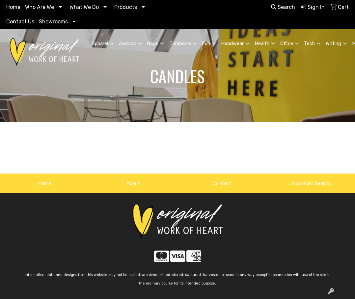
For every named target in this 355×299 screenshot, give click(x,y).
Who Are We (39, 7)
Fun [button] (206, 43)
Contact (222, 183)
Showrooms (53, 21)
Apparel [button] (100, 43)
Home (13, 7)
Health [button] (262, 43)
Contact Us (20, 21)
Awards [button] (127, 43)
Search (283, 7)
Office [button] (286, 43)
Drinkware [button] (180, 43)
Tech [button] (309, 43)
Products (125, 7)
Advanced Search (310, 183)
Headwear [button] (232, 43)
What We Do (84, 7)
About (133, 183)
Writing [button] (333, 43)
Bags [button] (152, 43)
